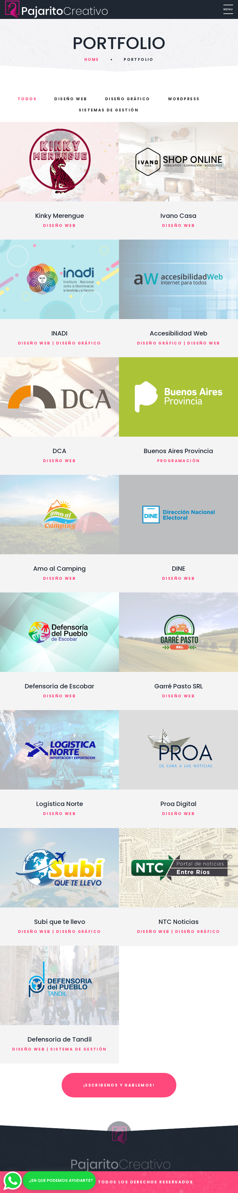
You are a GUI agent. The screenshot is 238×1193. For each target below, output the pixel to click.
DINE (178, 568)
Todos (27, 98)
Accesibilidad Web (178, 333)
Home (91, 59)
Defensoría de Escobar (59, 686)
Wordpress (184, 98)
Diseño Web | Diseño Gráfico (59, 343)
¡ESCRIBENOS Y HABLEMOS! (119, 1085)
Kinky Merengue (59, 215)
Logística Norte (59, 803)
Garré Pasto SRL (178, 686)
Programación (178, 460)
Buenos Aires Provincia (178, 451)
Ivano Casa (178, 215)
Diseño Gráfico (127, 98)
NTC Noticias (179, 921)
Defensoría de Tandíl (60, 1039)
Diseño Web (70, 98)
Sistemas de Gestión (109, 110)
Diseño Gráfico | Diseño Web (178, 343)
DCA (59, 451)
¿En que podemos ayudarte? (61, 1180)
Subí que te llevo (59, 921)
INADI (59, 333)
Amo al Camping (59, 568)
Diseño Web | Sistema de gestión (59, 1049)
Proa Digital (178, 803)
